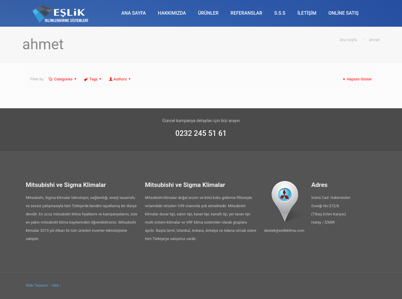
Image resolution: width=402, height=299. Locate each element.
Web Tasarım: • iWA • (43, 285)
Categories (63, 79)
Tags (93, 79)
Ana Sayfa (348, 40)
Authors (120, 79)
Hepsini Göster (356, 79)
